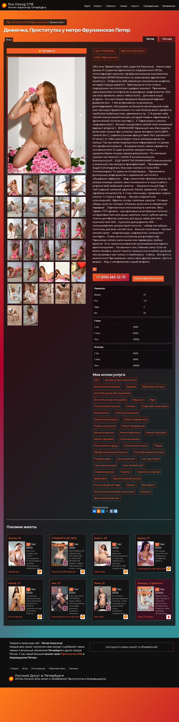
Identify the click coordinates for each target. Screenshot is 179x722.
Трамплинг (100, 508)
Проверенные (150, 6)
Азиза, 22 (14, 617)
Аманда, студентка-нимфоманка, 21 (150, 618)
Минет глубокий (130, 453)
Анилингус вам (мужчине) (120, 383)
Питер (150, 39)
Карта (87, 6)
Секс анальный (126, 485)
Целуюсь (146, 524)
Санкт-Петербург (104, 51)
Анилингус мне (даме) (107, 391)
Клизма (131, 414)
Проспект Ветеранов (63, 606)
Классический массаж (107, 414)
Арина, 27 (143, 572)
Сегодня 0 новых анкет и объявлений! (132, 681)
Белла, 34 (14, 572)
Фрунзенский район (133, 51)
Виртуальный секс (154, 391)
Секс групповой (151, 485)
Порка (128, 469)
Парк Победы (145, 651)
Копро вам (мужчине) (106, 422)
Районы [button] (110, 6)
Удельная (99, 606)
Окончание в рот (104, 461)
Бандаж (132, 391)
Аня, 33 (55, 617)
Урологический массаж (127, 508)
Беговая (98, 651)
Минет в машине (134, 445)
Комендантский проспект (152, 603)
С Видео (14, 703)
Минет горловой (156, 453)
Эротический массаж (106, 532)
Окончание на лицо (106, 469)
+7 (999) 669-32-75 (111, 280)
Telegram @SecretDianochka (148, 281)
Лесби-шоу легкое (135, 438)
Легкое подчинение (135, 430)
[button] (13, 115)
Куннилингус (133, 422)
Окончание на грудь (133, 461)
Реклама (73, 703)
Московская (15, 651)
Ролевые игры (102, 485)
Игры (153, 406)
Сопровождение (104, 500)
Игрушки (138, 406)
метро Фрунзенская (106, 59)
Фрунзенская (39, 22)
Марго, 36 (100, 572)
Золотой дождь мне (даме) (110, 406)
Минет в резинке (104, 453)
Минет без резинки (105, 445)
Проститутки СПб (17, 22)
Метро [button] (97, 6)
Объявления (168, 6)
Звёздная (13, 606)
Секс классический (105, 492)
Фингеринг (148, 516)
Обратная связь (57, 703)
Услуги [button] (134, 6)
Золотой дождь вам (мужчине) (112, 398)
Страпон (126, 500)
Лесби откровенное (106, 438)
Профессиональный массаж (111, 477)
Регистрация (38, 703)
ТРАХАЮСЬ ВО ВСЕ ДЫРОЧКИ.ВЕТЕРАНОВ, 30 (67, 573)
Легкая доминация (105, 430)
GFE (96, 383)
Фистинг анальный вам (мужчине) (114, 524)
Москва (167, 39)
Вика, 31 (99, 617)
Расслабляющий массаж (149, 477)
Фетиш (131, 516)
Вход (9, 39)
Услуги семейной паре (107, 516)
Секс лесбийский (133, 492)
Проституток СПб (71, 688)
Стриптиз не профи (149, 500)
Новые (123, 6)
